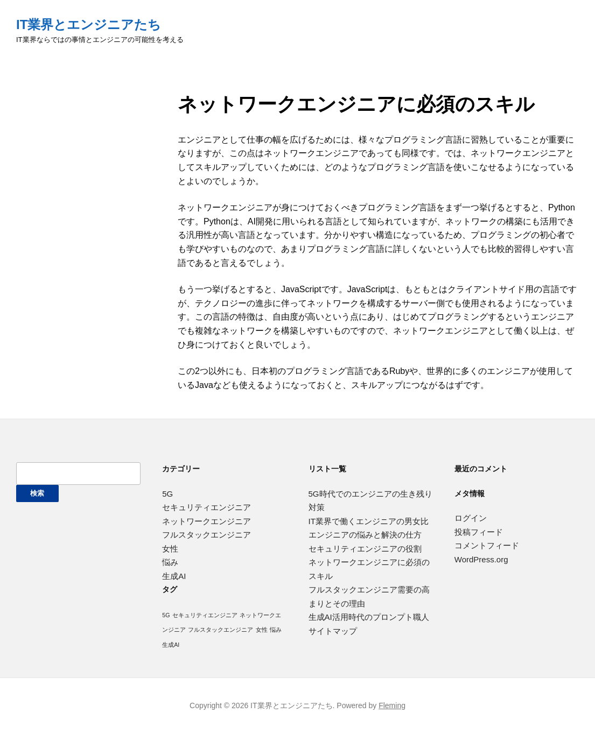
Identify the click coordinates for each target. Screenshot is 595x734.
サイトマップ (333, 631)
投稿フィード (478, 532)
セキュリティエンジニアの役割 (365, 548)
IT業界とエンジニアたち (88, 24)
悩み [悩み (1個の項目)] (276, 629)
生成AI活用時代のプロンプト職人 (369, 617)
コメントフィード (486, 545)
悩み (170, 562)
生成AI (174, 576)
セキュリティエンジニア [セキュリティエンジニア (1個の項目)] (204, 615)
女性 (170, 548)
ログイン (470, 518)
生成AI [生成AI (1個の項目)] (170, 644)
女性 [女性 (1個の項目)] (262, 629)
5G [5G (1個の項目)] (166, 615)
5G (167, 493)
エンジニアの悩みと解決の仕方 (365, 534)
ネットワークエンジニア (206, 521)
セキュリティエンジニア (206, 507)
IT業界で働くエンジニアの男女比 (369, 521)
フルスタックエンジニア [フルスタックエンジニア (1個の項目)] (220, 629)
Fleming (392, 705)
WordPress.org (481, 559)
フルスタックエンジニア (206, 534)
